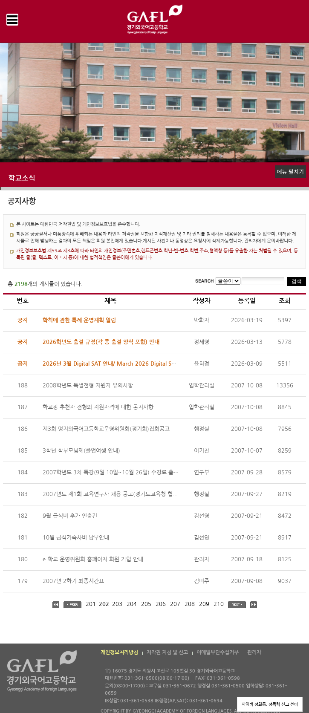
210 (219, 604)
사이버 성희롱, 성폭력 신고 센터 (270, 704)
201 (91, 604)
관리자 (254, 652)
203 (117, 604)
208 (190, 604)
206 (161, 604)
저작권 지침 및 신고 (167, 652)
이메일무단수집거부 (217, 652)
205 (146, 604)
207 (175, 604)
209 (204, 604)
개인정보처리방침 (119, 652)
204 (132, 604)
